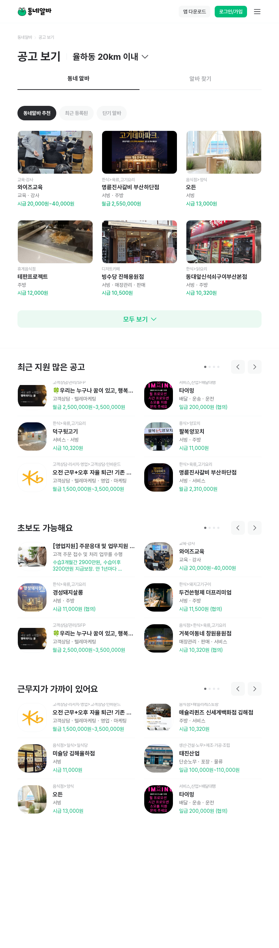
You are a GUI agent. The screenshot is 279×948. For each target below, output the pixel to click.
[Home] (34, 11)
